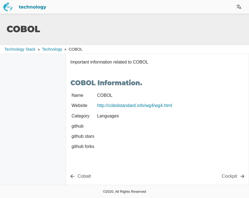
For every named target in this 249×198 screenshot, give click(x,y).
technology (32, 7)
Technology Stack (19, 49)
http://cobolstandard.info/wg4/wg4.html (134, 105)
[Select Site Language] (239, 7)
